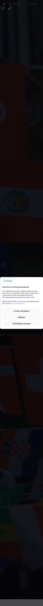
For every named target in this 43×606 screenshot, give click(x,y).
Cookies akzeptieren (21, 311)
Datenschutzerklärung (18, 303)
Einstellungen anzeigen (21, 323)
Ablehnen (21, 317)
